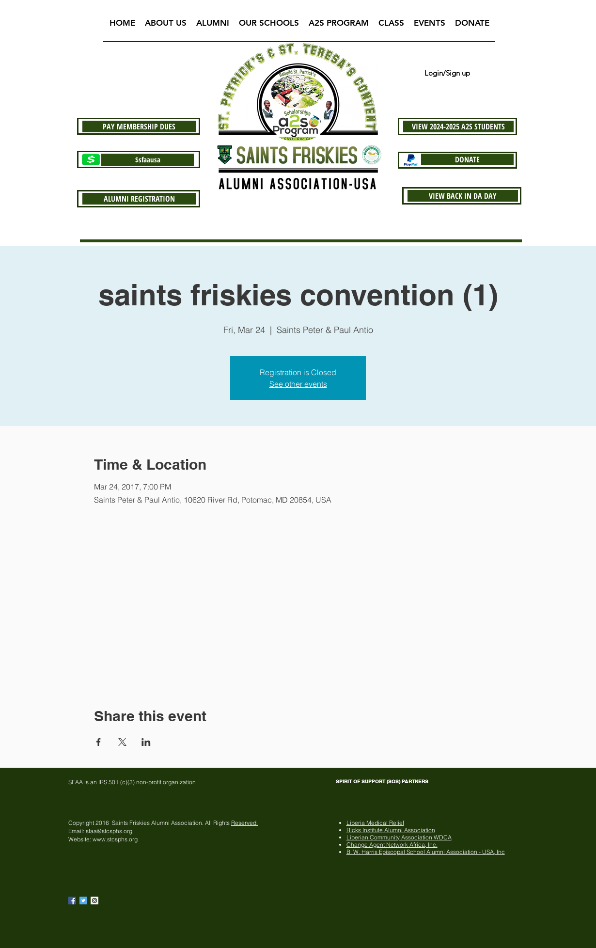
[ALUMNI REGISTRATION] (139, 199)
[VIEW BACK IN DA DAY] (463, 196)
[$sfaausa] (147, 160)
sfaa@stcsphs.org (109, 831)
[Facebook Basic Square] (72, 900)
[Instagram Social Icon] (94, 900)
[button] (165, 25)
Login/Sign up (447, 73)
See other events (298, 384)
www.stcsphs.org (115, 839)
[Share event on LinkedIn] (146, 742)
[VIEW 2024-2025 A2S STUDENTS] (458, 126)
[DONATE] (467, 159)
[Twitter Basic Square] (83, 900)
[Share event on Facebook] (98, 742)
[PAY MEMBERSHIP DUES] (139, 126)
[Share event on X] (122, 742)
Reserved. (244, 822)
